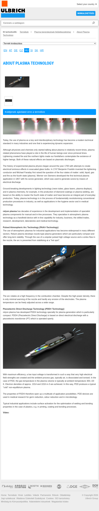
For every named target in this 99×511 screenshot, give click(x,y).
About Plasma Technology (13, 13)
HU (26, 50)
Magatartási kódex (60, 502)
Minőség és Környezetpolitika (14, 502)
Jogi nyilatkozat (8, 498)
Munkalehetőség (85, 13)
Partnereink (45, 495)
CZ (21, 50)
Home (4, 495)
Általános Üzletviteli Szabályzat (30, 498)
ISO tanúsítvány (62, 498)
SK (36, 50)
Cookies (50, 498)
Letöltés (27, 495)
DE (16, 50)
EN (5, 50)
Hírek (20, 495)
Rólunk (55, 495)
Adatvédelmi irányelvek (39, 502)
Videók (36, 495)
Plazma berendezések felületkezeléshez (52, 32)
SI (31, 50)
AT (10, 50)
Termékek (24, 32)
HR (42, 50)
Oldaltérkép (65, 495)
